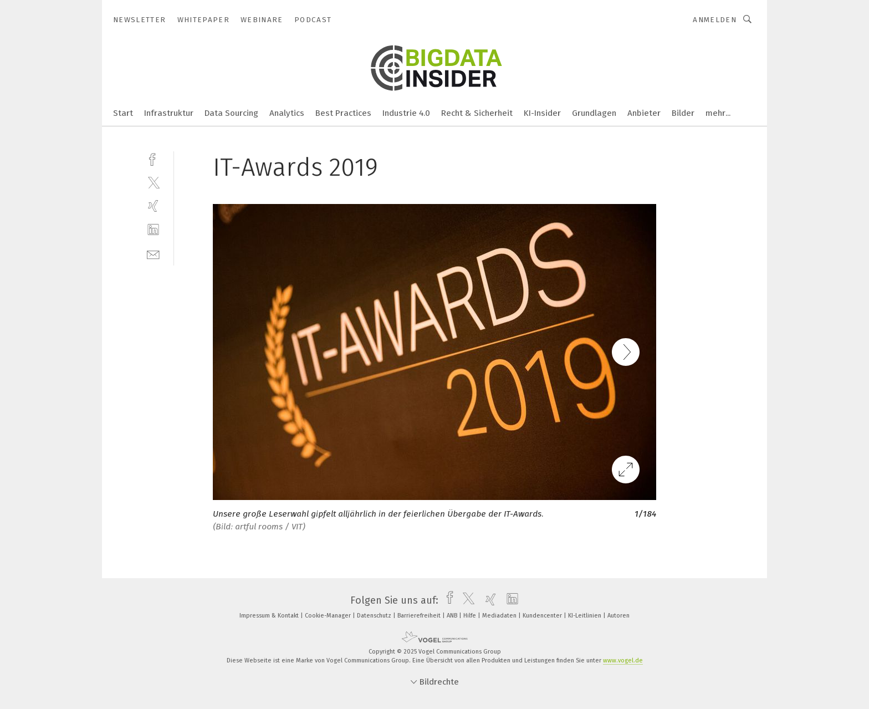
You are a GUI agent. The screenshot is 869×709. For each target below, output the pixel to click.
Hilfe (470, 615)
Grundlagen (594, 113)
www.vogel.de (623, 660)
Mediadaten (500, 615)
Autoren (618, 615)
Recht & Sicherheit (477, 113)
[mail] (153, 254)
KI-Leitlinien (585, 615)
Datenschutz (375, 615)
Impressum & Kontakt (269, 615)
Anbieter (644, 113)
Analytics (286, 113)
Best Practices (343, 113)
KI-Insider (542, 113)
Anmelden (715, 19)
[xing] (153, 206)
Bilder (683, 113)
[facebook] (153, 158)
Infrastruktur (168, 113)
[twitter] (153, 182)
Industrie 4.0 (406, 113)
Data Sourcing (231, 113)
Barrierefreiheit (419, 615)
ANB (453, 615)
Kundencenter (543, 615)
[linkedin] (153, 230)
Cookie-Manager (328, 615)
